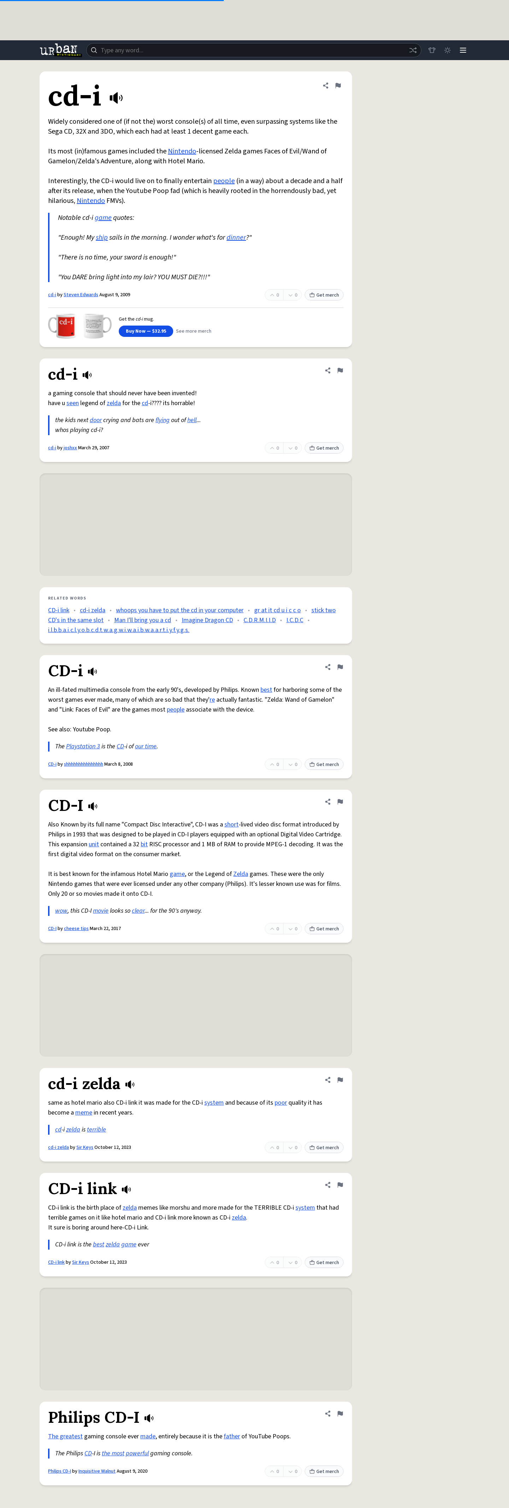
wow (61, 910)
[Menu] (463, 50)
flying (163, 420)
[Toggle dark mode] (447, 50)
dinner (236, 237)
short (231, 824)
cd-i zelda (92, 610)
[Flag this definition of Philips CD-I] (340, 1413)
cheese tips (76, 928)
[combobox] (253, 50)
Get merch (324, 295)
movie (101, 910)
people (224, 181)
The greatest (65, 1436)
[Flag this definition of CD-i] (340, 667)
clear (138, 910)
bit (144, 844)
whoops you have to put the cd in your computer (180, 610)
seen (72, 403)
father (232, 1436)
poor (281, 1102)
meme (83, 1112)
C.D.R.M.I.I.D (260, 620)
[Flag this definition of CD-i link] (340, 1185)
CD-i (52, 764)
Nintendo (182, 151)
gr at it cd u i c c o (277, 610)
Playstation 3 (83, 746)
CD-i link (58, 610)
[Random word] (413, 50)
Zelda (240, 874)
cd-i (52, 294)
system (214, 1102)
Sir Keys (84, 1147)
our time (146, 746)
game (103, 218)
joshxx (70, 447)
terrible (96, 1129)
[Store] (432, 50)
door (96, 420)
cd (145, 403)
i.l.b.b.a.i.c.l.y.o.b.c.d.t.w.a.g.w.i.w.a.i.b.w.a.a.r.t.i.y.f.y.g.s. (118, 630)
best (266, 689)
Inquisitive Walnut (97, 1471)
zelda (114, 403)
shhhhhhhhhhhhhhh (83, 764)
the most (113, 1453)
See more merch (193, 331)
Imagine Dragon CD (207, 620)
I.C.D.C (294, 620)
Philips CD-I (59, 1471)
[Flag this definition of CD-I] (340, 801)
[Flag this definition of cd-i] (338, 85)
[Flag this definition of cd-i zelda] (340, 1080)
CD (120, 746)
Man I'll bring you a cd (142, 620)
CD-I (52, 928)
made (148, 1436)
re (212, 699)
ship (102, 237)
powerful (137, 1453)
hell (192, 420)
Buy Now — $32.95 (146, 331)
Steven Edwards (81, 294)
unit (94, 844)
